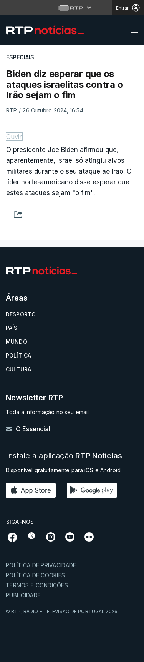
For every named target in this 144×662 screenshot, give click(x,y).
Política (18, 355)
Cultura (18, 369)
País (12, 327)
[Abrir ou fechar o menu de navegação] (132, 30)
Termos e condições (37, 585)
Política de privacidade (41, 565)
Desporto (21, 314)
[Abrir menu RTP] (72, 7)
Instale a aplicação (64, 456)
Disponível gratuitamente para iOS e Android (63, 470)
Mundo (16, 341)
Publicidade (23, 595)
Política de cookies (35, 575)
